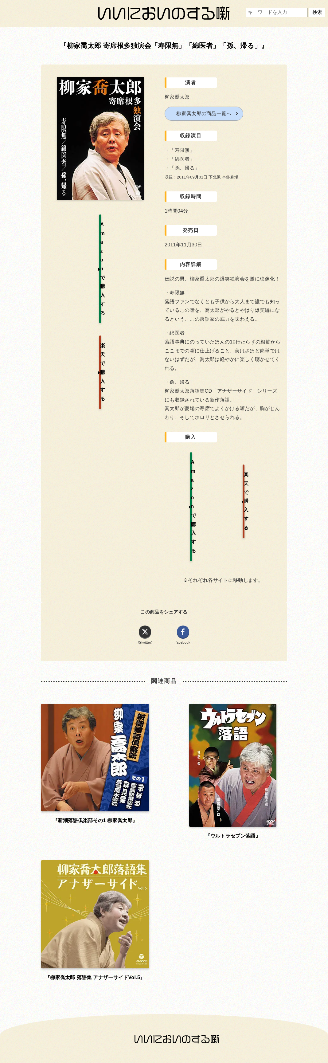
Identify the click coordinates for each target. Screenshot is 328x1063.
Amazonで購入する (191, 462)
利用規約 (162, 809)
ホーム (84, 809)
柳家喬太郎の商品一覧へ (204, 113)
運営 (241, 809)
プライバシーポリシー (163, 826)
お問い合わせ (84, 826)
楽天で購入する (256, 462)
